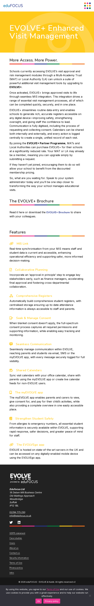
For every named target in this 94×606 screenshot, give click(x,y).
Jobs (11, 572)
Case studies (15, 538)
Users (12, 543)
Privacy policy (16, 567)
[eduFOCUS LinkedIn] (19, 522)
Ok (38, 601)
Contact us (14, 553)
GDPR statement (17, 533)
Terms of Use (15, 562)
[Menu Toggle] (87, 5)
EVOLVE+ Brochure (58, 212)
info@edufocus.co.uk (20, 515)
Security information (19, 558)
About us (14, 548)
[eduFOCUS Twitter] (11, 522)
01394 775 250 (17, 512)
